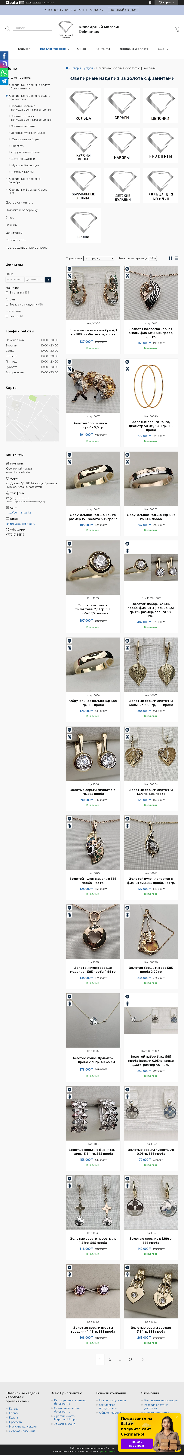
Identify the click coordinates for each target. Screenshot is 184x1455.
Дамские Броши (22, 172)
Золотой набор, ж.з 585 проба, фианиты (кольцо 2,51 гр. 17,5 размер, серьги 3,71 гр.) (151, 610)
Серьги (13, 1413)
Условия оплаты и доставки (156, 1406)
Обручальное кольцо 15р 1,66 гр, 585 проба (93, 703)
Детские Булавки (23, 159)
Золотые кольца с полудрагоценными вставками (31, 107)
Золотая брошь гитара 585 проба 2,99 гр (151, 970)
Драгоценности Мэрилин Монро (65, 1417)
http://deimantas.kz (18, 512)
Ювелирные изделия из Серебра (24, 180)
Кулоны (14, 1417)
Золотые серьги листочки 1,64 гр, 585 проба (151, 792)
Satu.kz (110, 1448)
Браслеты (17, 146)
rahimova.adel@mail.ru (20, 523)
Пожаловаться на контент (116, 1451)
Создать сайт (33, 2)
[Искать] (8, 29)
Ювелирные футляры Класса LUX (27, 191)
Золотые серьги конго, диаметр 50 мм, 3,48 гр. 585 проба (151, 426)
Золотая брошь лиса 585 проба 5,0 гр (93, 425)
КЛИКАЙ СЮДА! (123, 10)
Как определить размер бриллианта (70, 1402)
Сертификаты (16, 240)
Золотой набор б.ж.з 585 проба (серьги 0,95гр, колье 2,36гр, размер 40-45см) (151, 1060)
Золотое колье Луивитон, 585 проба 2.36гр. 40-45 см (93, 1060)
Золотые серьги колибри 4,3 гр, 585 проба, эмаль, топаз (93, 332)
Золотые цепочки (23, 126)
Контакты (103, 49)
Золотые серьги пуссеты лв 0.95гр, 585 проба (151, 1152)
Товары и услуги (82, 68)
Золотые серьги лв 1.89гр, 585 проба (151, 1241)
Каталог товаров (53, 49)
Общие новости (110, 1412)
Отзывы (11, 225)
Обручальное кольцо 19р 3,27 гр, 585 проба (151, 517)
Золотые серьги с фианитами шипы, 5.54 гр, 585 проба (93, 1152)
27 (130, 1359)
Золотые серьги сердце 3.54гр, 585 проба (151, 1330)
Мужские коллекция (23, 1426)
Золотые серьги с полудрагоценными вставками (31, 117)
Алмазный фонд (64, 1424)
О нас (81, 49)
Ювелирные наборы (25, 139)
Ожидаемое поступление (108, 1406)
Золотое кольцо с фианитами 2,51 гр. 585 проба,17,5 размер (93, 609)
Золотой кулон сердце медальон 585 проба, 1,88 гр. (93, 970)
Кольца (14, 1408)
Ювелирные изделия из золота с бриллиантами (29, 86)
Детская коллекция (22, 1431)
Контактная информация (161, 1400)
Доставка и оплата (134, 49)
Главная (24, 49)
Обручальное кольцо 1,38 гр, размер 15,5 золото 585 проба (93, 517)
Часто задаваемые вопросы (27, 247)
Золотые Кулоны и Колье (28, 133)
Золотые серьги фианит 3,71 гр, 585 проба (93, 792)
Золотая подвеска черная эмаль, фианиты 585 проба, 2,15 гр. (151, 333)
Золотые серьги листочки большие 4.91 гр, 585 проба (151, 703)
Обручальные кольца (25, 152)
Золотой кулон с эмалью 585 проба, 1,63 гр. (93, 881)
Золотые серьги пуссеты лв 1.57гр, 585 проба (93, 1241)
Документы (14, 232)
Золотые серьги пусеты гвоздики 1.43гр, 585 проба (93, 1330)
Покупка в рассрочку (22, 210)
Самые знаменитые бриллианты (67, 1410)
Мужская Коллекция (25, 165)
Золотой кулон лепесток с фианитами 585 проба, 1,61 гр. (151, 881)
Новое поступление (112, 1400)
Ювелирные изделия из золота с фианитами (29, 97)
